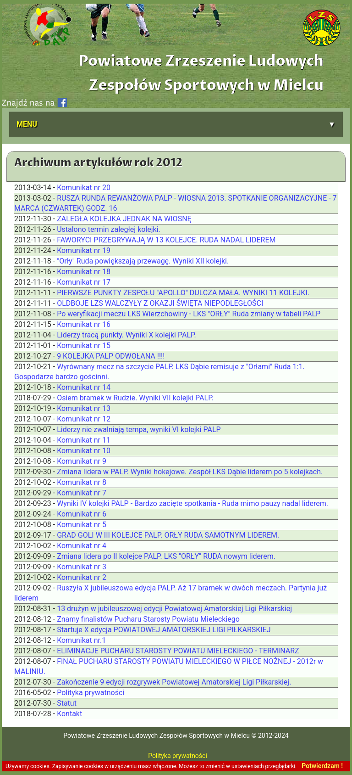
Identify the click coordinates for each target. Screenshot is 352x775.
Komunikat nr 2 (81, 577)
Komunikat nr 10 (83, 450)
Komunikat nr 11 (83, 440)
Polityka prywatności (90, 692)
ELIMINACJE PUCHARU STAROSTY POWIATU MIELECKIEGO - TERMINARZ (178, 650)
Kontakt (69, 713)
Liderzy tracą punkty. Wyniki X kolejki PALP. (126, 335)
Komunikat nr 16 (83, 324)
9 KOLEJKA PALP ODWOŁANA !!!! (111, 356)
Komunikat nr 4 (81, 545)
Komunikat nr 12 (83, 419)
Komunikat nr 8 (81, 482)
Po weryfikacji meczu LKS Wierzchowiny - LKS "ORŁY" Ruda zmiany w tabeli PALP (188, 313)
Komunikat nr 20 (83, 187)
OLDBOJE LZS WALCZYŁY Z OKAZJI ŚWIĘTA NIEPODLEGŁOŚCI (160, 303)
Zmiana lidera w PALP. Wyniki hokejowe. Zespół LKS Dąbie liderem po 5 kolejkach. (190, 471)
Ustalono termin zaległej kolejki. (108, 229)
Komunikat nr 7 (81, 493)
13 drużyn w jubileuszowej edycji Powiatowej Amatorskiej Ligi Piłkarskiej (174, 608)
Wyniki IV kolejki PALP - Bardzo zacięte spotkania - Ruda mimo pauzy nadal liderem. (192, 503)
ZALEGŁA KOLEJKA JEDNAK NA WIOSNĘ (124, 218)
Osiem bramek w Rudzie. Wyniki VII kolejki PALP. (135, 397)
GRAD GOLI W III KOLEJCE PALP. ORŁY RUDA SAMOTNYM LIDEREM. (168, 535)
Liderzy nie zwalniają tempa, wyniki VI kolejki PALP (139, 429)
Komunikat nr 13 (83, 408)
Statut (67, 703)
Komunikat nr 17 (83, 282)
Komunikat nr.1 (81, 640)
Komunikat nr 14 (83, 387)
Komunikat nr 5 (81, 524)
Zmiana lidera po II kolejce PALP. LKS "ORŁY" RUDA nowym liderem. (166, 556)
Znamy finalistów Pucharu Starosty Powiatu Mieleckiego (148, 619)
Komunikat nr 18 (83, 271)
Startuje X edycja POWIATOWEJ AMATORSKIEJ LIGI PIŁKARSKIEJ (163, 629)
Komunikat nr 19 (83, 250)
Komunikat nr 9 (81, 461)
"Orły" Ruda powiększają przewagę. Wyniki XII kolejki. (143, 261)
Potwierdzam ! (322, 765)
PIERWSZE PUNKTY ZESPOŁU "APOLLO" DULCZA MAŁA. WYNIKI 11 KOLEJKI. (183, 292)
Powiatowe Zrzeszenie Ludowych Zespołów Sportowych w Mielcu (201, 73)
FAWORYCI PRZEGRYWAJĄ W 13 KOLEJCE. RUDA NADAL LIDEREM (166, 240)
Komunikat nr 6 (81, 514)
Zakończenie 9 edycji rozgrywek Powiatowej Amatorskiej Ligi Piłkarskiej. (174, 682)
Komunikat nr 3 (81, 566)
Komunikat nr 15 (83, 345)
